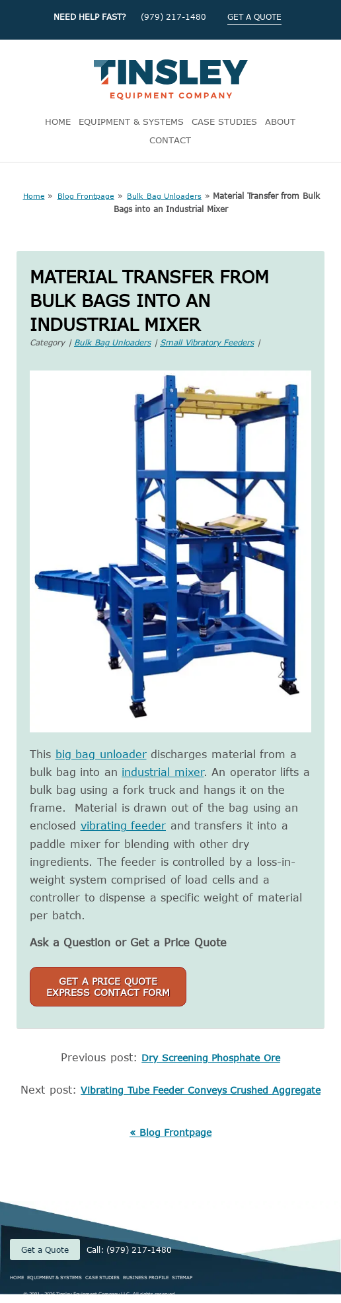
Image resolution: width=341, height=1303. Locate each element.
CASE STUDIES (224, 121)
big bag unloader (101, 754)
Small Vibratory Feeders (207, 342)
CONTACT (170, 140)
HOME (58, 121)
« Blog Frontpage (170, 1132)
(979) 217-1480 (173, 16)
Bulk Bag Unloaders (164, 196)
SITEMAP (182, 1277)
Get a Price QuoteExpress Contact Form (108, 986)
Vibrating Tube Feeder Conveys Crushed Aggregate (201, 1090)
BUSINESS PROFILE (146, 1277)
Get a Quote (45, 1249)
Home (34, 196)
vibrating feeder (124, 825)
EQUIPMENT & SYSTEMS (131, 121)
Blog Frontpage (86, 196)
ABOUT (280, 121)
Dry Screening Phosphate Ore (210, 1057)
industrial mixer (163, 772)
